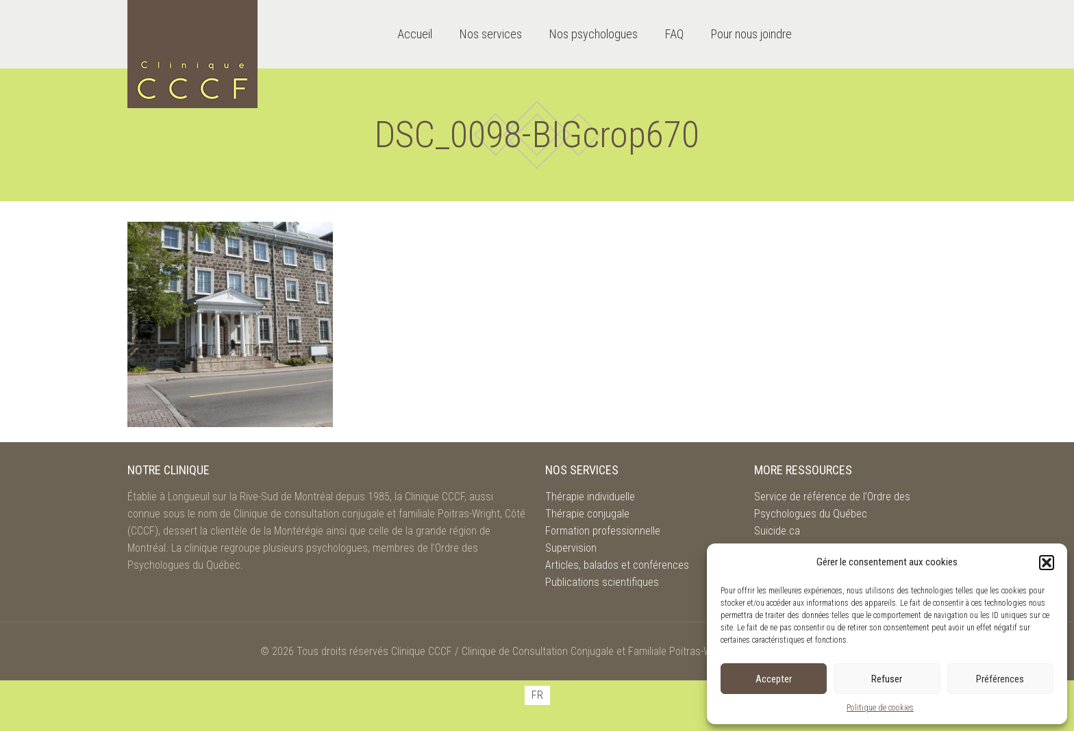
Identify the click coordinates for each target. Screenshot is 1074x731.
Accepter (773, 679)
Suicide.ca (777, 530)
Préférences (1000, 679)
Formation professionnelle (602, 530)
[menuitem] (537, 695)
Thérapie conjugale (587, 513)
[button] (1046, 562)
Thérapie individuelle (590, 496)
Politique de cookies (880, 708)
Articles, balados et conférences (617, 565)
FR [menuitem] (537, 695)
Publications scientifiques (602, 582)
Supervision (571, 547)
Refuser (886, 679)
